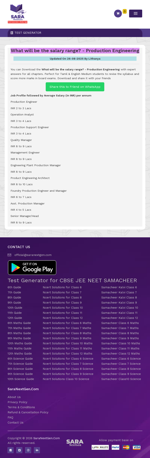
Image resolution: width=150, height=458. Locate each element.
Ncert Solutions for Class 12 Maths (67, 353)
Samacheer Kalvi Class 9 (119, 302)
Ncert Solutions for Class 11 (62, 313)
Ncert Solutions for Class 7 (62, 292)
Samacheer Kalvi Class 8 (119, 297)
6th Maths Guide (19, 323)
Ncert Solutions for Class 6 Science (68, 358)
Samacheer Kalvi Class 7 (119, 292)
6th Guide (14, 287)
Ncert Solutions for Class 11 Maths (67, 348)
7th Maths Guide (19, 328)
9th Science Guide (20, 374)
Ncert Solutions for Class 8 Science (68, 369)
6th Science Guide (20, 358)
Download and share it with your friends (84, 78)
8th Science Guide (20, 369)
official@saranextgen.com (33, 255)
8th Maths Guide (19, 333)
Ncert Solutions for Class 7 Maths (67, 328)
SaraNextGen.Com (46, 438)
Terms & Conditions (21, 407)
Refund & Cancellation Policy (28, 412)
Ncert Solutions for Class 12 (63, 318)
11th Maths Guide (19, 348)
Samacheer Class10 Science (121, 379)
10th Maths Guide (20, 343)
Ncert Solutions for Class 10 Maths (68, 343)
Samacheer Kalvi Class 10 (119, 307)
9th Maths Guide (19, 338)
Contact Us (15, 422)
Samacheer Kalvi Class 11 (119, 313)
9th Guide (14, 302)
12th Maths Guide (20, 353)
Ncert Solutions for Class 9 (62, 302)
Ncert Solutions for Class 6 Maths (67, 323)
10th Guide (15, 307)
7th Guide (14, 292)
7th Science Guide (20, 363)
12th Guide (15, 318)
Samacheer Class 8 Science (121, 369)
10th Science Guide (21, 379)
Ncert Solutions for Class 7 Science (68, 363)
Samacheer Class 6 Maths (120, 323)
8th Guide (14, 297)
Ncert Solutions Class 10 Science (66, 379)
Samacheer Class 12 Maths (120, 353)
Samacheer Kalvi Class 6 (119, 287)
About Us (14, 397)
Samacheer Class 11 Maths (120, 348)
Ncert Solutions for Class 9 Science (68, 374)
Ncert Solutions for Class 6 (62, 287)
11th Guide (15, 313)
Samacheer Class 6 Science (121, 358)
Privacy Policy (17, 402)
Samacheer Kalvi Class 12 (119, 318)
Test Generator (27, 32)
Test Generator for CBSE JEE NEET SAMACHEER (72, 280)
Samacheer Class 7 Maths (120, 328)
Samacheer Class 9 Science (121, 374)
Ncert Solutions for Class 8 (62, 297)
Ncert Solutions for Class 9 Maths (67, 338)
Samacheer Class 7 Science (121, 363)
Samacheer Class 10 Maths (120, 343)
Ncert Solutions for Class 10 (63, 307)
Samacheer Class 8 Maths (120, 333)
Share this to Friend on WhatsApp (75, 87)
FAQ (10, 417)
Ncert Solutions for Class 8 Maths (67, 333)
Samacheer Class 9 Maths (120, 338)
